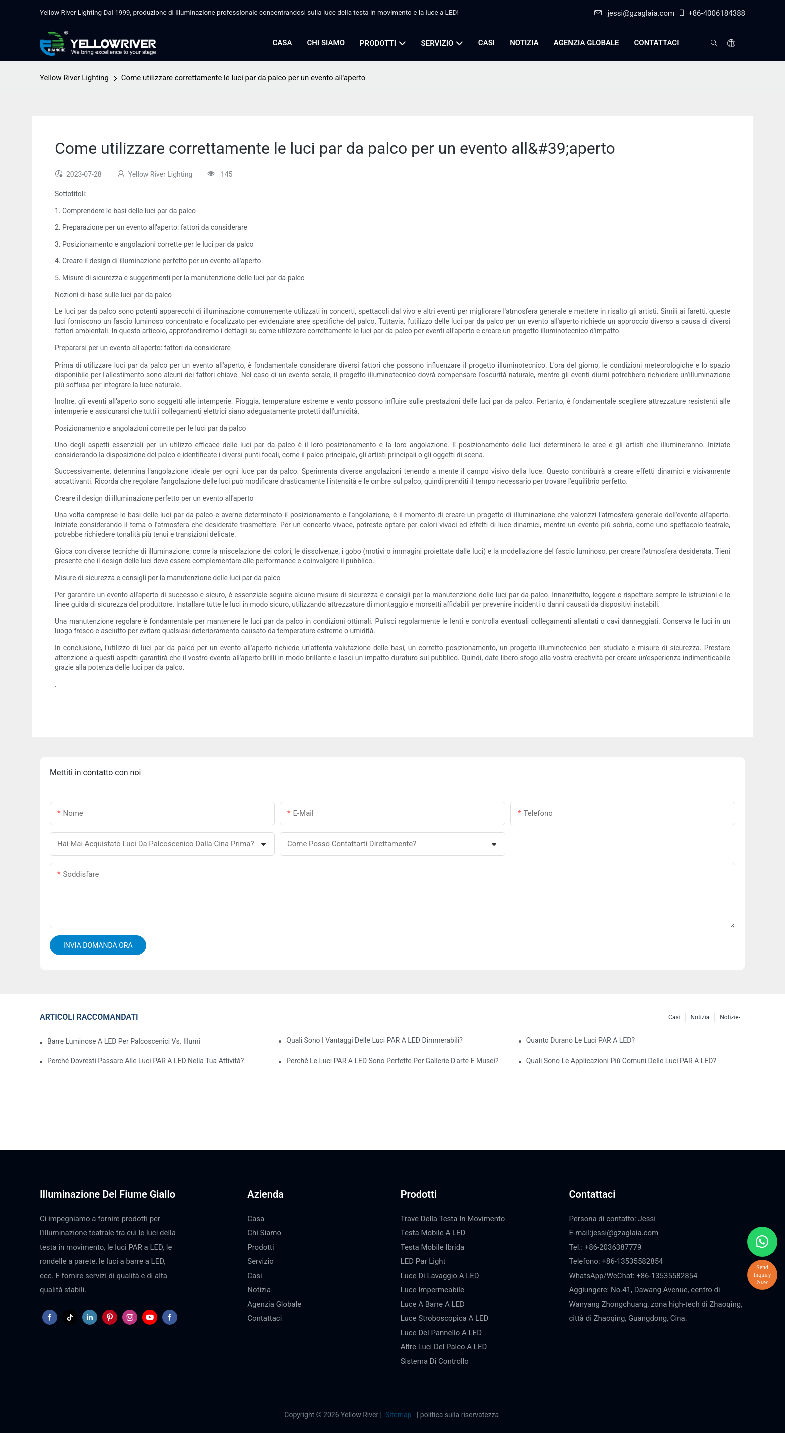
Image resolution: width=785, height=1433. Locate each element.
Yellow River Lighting (74, 77)
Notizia (700, 1017)
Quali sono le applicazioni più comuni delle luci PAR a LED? (621, 1061)
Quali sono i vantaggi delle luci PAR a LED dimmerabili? (374, 1040)
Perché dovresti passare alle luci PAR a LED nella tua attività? (145, 1061)
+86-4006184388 (711, 13)
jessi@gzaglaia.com (634, 13)
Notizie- (730, 1017)
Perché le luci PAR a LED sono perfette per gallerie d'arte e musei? (392, 1061)
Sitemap (398, 1415)
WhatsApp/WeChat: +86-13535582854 (633, 1275)
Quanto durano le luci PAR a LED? (580, 1040)
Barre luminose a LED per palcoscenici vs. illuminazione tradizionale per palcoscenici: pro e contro (123, 1041)
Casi (674, 1017)
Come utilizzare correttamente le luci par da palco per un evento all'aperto (243, 77)
